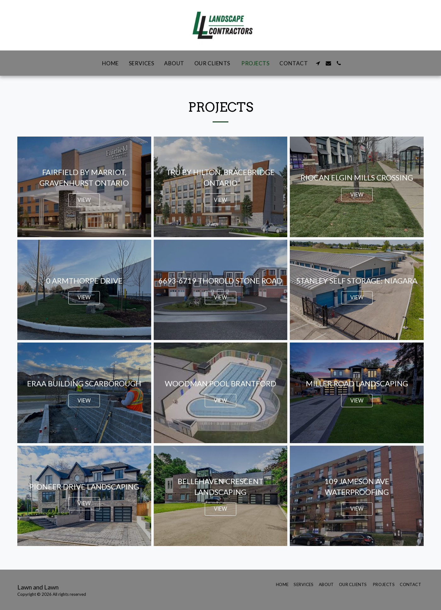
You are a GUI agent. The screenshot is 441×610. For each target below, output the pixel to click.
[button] (318, 63)
